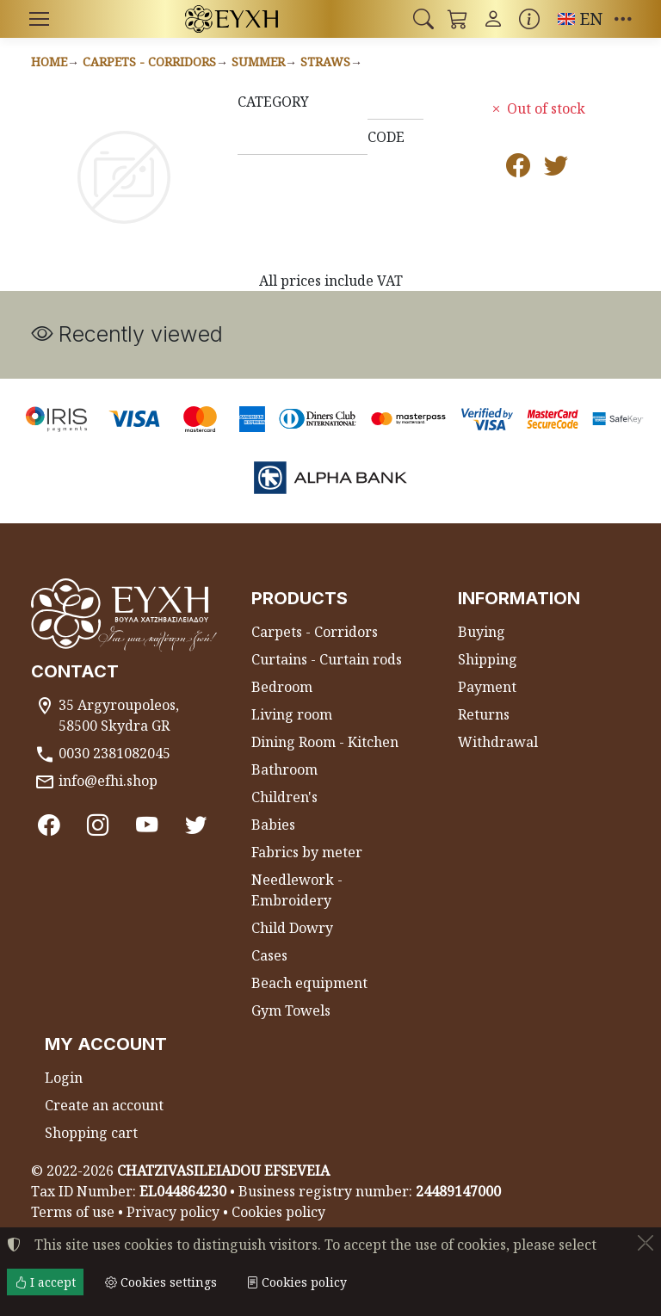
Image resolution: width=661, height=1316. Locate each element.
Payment (487, 686)
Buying (481, 631)
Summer (258, 61)
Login (64, 1077)
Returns (484, 714)
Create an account (104, 1105)
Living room (291, 714)
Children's (284, 797)
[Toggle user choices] (493, 19)
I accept (45, 1282)
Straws (325, 61)
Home (49, 61)
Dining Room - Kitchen (324, 741)
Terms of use (72, 1211)
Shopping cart (91, 1132)
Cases (269, 955)
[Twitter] (196, 824)
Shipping (487, 659)
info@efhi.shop (108, 780)
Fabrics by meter (306, 852)
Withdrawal (498, 741)
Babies (273, 824)
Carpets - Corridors (149, 61)
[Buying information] (529, 19)
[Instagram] (97, 824)
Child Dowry (292, 927)
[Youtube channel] (147, 824)
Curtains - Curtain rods (326, 659)
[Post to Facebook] (518, 168)
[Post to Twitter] (556, 168)
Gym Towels (290, 1010)
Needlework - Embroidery (297, 890)
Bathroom (284, 769)
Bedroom (281, 686)
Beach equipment (309, 982)
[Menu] (39, 19)
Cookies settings (161, 1282)
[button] (423, 19)
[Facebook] (48, 824)
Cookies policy (278, 1211)
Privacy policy (173, 1211)
